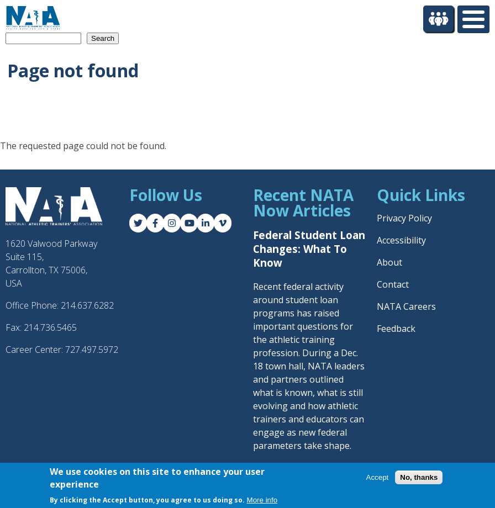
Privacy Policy (404, 218)
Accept (377, 477)
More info (262, 500)
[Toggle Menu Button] (473, 19)
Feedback (396, 328)
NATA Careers (406, 306)
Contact (393, 284)
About (389, 262)
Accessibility (401, 240)
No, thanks (419, 477)
